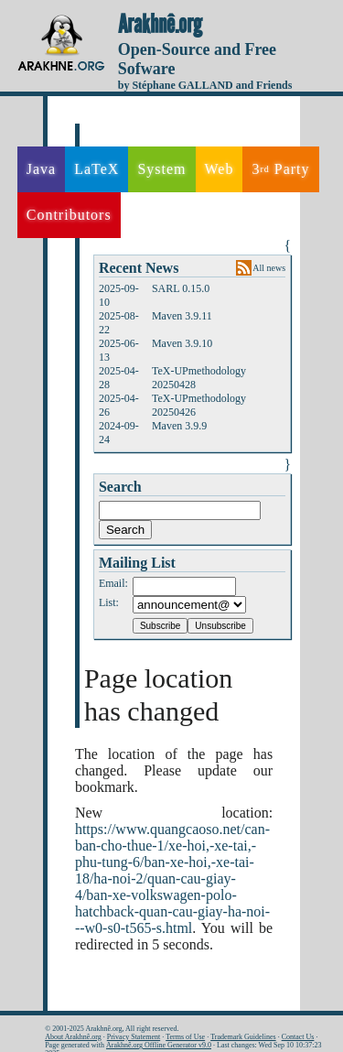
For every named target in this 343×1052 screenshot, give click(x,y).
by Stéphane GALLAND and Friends (205, 85)
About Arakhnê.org (73, 1037)
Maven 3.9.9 (179, 425)
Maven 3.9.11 (182, 315)
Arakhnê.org (160, 24)
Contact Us (298, 1037)
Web (219, 169)
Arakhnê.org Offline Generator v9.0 (158, 1045)
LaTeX (96, 169)
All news (268, 268)
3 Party (280, 169)
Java (41, 169)
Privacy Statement (133, 1037)
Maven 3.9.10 (182, 343)
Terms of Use (185, 1037)
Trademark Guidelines (242, 1037)
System (161, 169)
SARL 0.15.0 (180, 288)
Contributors (69, 214)
